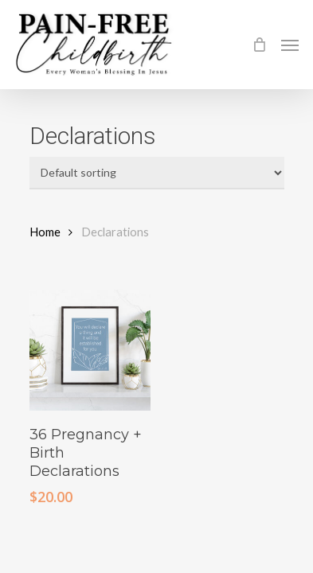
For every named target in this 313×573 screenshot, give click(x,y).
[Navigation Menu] (290, 45)
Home (45, 231)
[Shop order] (156, 173)
